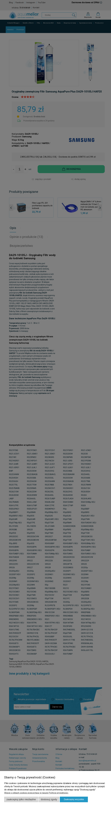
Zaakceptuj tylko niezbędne (21, 799)
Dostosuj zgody (49, 799)
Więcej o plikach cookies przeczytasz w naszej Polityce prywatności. (36, 793)
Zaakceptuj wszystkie (74, 799)
